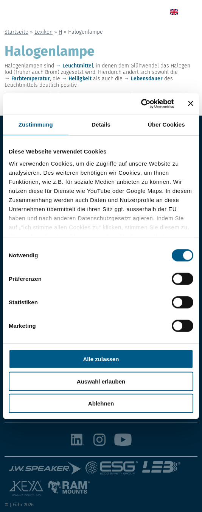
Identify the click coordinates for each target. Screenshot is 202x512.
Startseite (16, 32)
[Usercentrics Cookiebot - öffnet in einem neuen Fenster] (141, 103)
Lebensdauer (147, 78)
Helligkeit (80, 78)
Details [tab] (101, 124)
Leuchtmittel (77, 66)
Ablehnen (101, 403)
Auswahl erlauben (101, 381)
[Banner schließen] (190, 103)
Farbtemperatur (30, 78)
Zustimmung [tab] (36, 124)
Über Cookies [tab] (166, 124)
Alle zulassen (101, 359)
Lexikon (43, 32)
